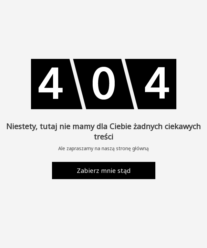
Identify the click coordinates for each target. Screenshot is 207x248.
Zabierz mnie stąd (104, 170)
